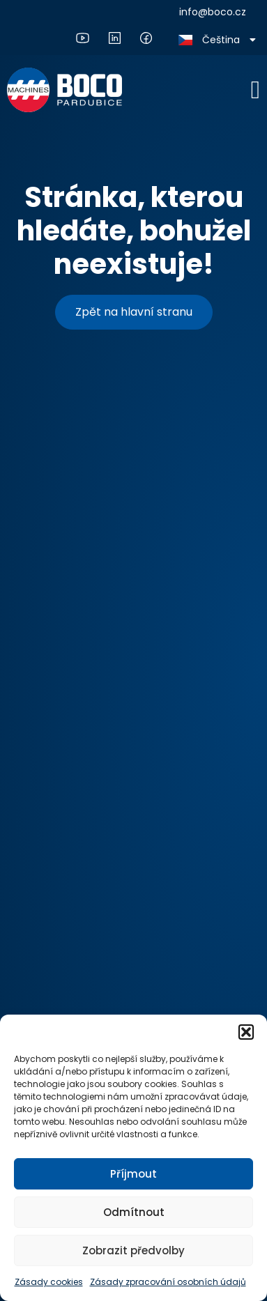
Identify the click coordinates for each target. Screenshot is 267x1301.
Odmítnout (134, 1212)
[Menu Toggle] (255, 89)
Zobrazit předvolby (133, 1250)
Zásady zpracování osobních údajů (168, 1282)
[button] (246, 1032)
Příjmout (133, 1174)
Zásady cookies (49, 1282)
